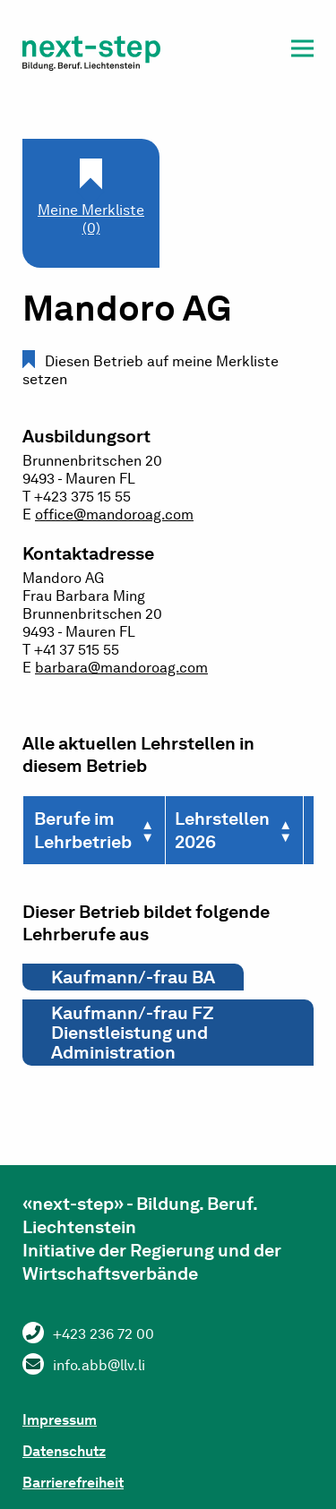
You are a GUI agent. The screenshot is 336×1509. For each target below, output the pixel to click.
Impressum (59, 1419)
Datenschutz (64, 1451)
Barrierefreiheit (73, 1482)
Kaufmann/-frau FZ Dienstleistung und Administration (132, 1032)
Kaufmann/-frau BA (133, 977)
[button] (302, 51)
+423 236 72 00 (103, 1333)
